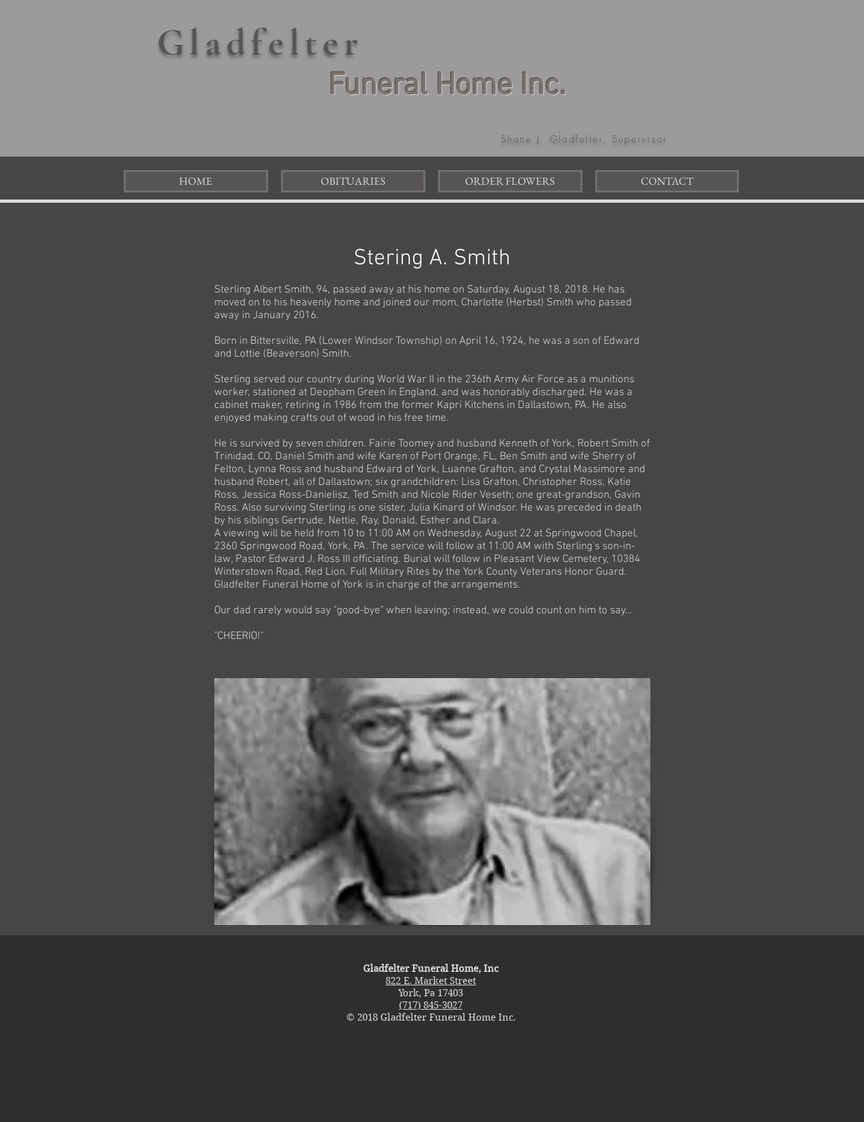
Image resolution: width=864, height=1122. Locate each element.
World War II (405, 379)
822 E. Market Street (430, 981)
